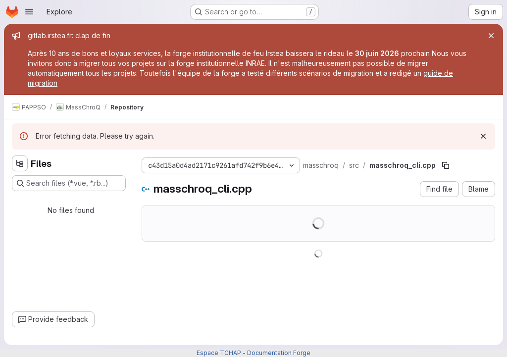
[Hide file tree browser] (20, 163)
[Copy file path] (446, 165)
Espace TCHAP (219, 353)
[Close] (491, 36)
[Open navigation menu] (29, 12)
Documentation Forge (278, 353)
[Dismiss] (483, 136)
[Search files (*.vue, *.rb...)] (69, 183)
